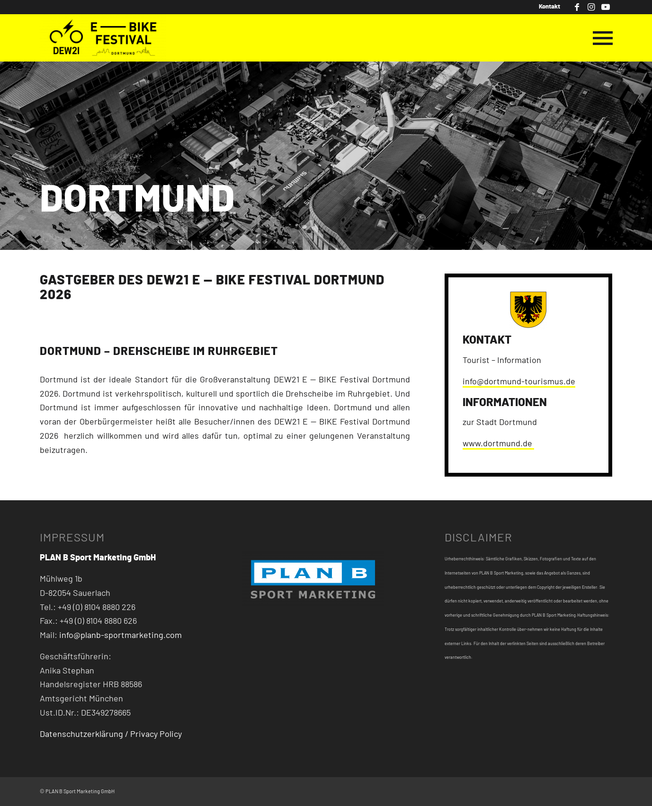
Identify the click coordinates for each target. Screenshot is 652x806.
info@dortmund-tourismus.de (519, 382)
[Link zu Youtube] (605, 7)
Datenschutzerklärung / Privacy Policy (111, 734)
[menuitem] (547, 7)
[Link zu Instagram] (591, 7)
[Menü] (600, 38)
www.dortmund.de (498, 444)
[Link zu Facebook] (577, 7)
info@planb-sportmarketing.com (120, 635)
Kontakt (549, 7)
